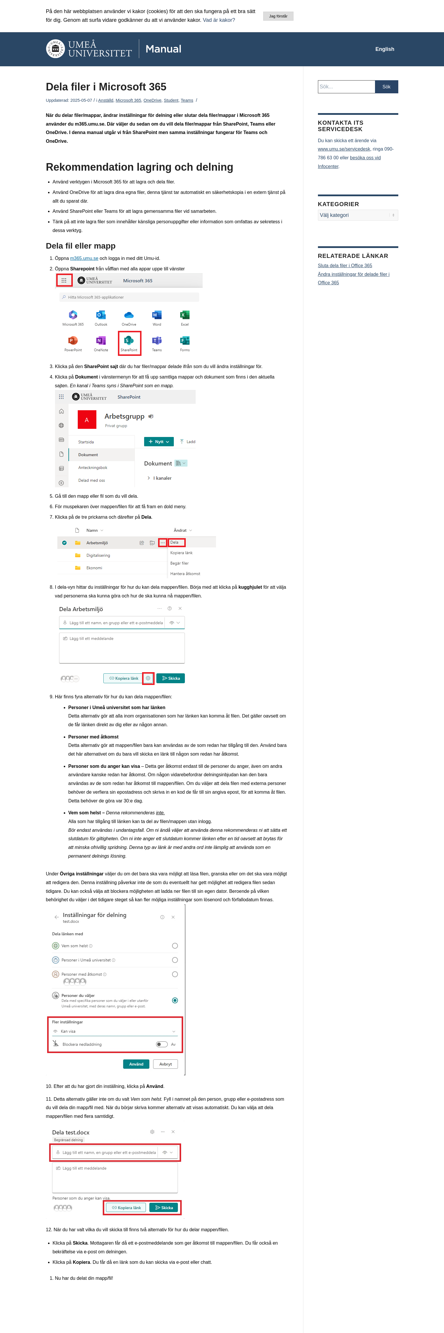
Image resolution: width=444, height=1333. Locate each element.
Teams (187, 100)
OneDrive (153, 100)
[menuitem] (385, 49)
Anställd (105, 100)
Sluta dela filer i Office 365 (345, 265)
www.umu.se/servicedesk (344, 149)
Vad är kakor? (219, 20)
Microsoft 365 (128, 100)
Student (171, 100)
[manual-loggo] (130, 49)
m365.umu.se (84, 258)
